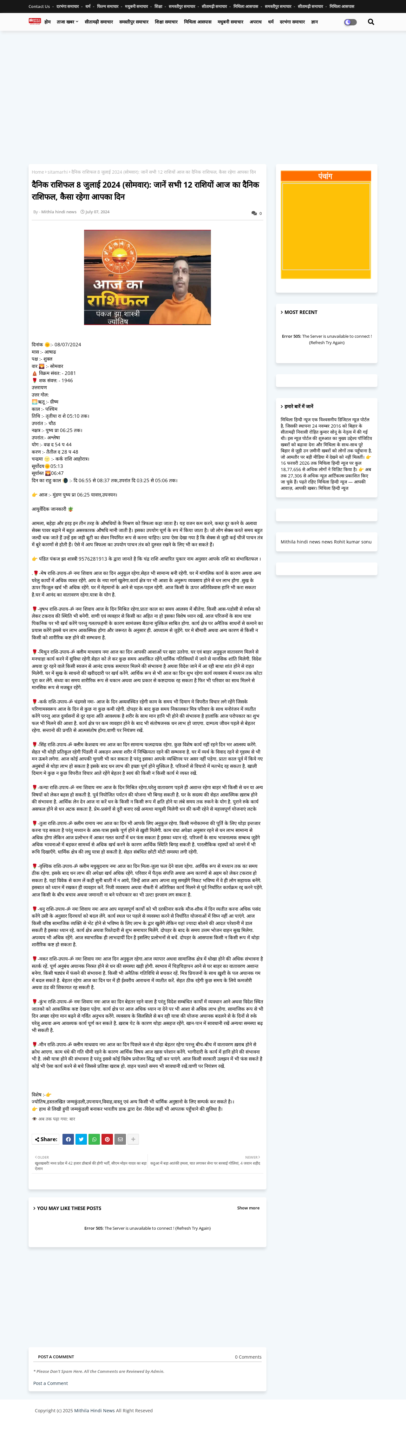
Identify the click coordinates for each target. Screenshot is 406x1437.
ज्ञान (314, 22)
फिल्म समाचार (108, 6)
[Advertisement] (203, 81)
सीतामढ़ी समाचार (99, 22)
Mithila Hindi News (94, 1410)
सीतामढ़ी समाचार (215, 6)
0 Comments (248, 1357)
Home (38, 172)
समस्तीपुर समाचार (182, 6)
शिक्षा (158, 6)
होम (47, 22)
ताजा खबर (65, 22)
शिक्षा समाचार (166, 22)
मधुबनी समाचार (137, 6)
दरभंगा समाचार (68, 6)
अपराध (256, 22)
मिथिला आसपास (246, 6)
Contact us (40, 6)
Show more (248, 1208)
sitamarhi (58, 172)
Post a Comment (50, 1383)
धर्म (88, 6)
